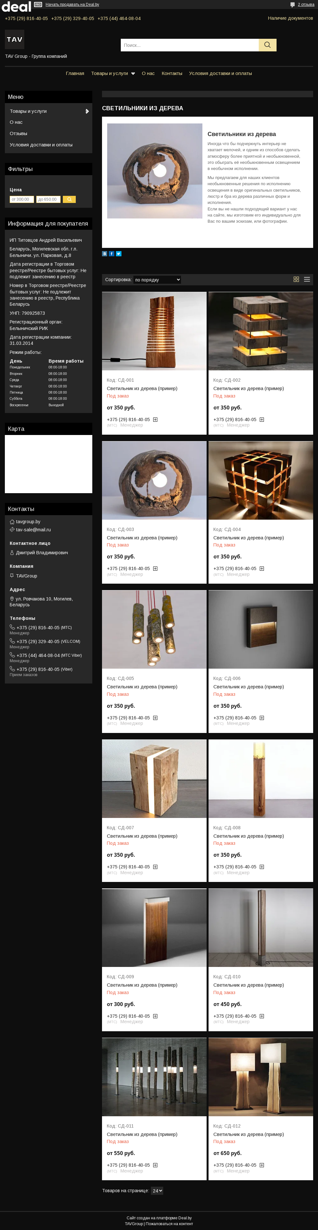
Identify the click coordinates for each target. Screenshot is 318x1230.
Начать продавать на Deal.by (72, 4)
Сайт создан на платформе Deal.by (159, 1218)
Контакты (172, 73)
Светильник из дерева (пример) (142, 388)
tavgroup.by (28, 521)
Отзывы (18, 133)
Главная (75, 73)
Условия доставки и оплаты (220, 73)
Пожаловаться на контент (169, 1224)
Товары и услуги (109, 73)
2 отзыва (306, 4)
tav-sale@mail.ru (33, 529)
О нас (148, 73)
